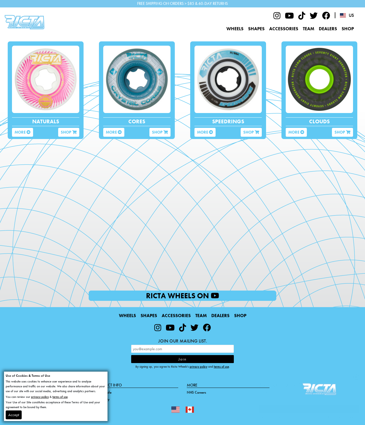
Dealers (328, 29)
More (23, 132)
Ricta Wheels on (198, 296)
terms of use (221, 366)
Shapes (256, 29)
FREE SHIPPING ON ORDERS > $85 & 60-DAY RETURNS (182, 3)
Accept (13, 414)
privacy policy (198, 366)
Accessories (283, 29)
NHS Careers (196, 392)
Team (308, 29)
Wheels (235, 29)
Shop (348, 29)
